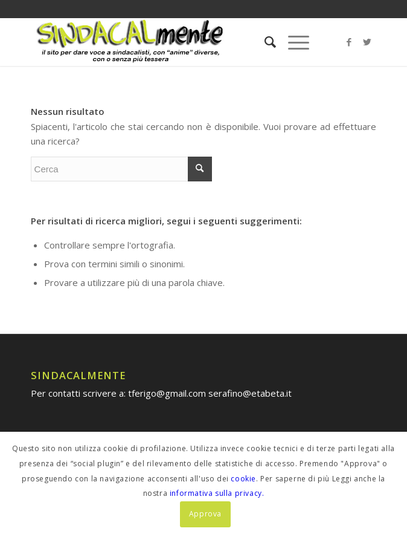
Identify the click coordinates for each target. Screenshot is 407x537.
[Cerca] (264, 42)
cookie (243, 479)
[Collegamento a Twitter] (367, 42)
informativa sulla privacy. (217, 493)
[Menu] (292, 42)
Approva (205, 514)
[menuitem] (264, 42)
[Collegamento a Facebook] (349, 42)
